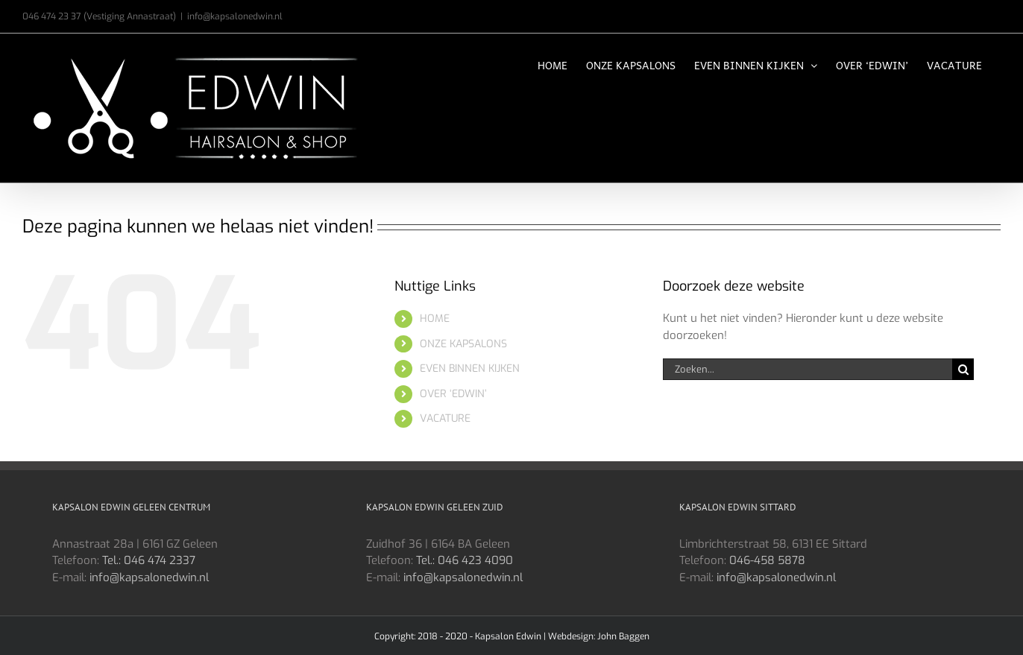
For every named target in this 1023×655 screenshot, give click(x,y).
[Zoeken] (963, 369)
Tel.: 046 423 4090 (464, 560)
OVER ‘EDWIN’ (453, 394)
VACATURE (445, 418)
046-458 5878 (767, 560)
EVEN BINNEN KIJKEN (470, 368)
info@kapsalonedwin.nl (235, 16)
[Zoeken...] (807, 369)
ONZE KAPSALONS (463, 344)
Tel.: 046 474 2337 (148, 560)
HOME (435, 318)
